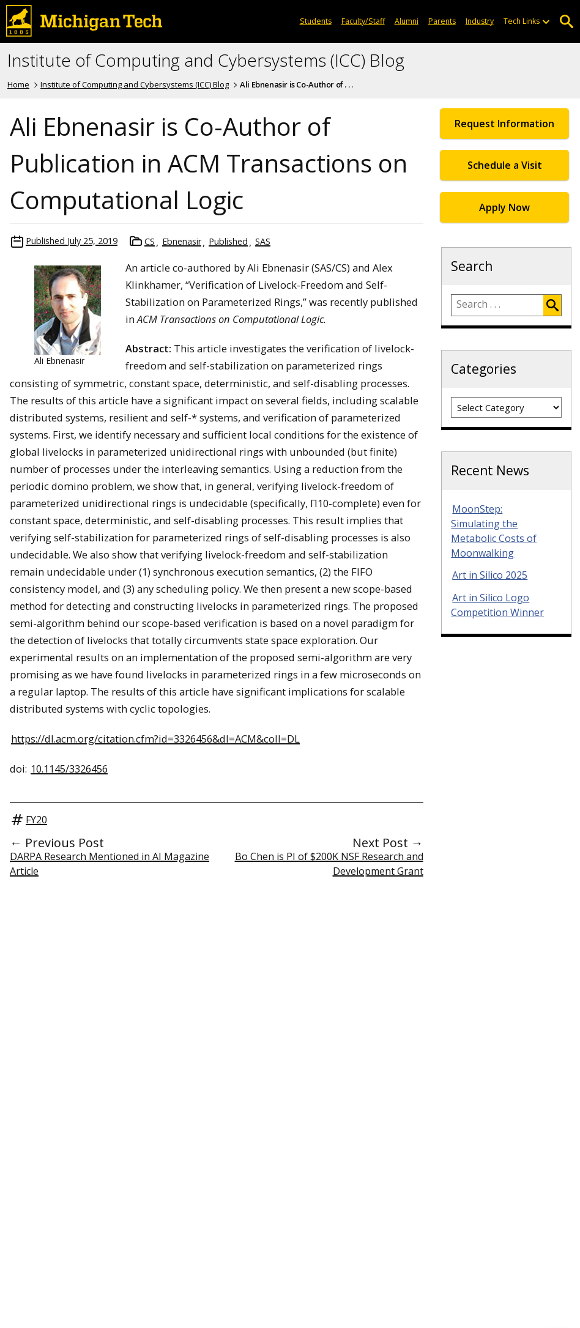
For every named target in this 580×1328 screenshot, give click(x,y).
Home (18, 84)
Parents (442, 21)
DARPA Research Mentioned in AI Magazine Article (109, 864)
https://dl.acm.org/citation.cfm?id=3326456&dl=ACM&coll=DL (155, 739)
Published (228, 241)
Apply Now (504, 207)
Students (316, 21)
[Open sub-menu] (546, 21)
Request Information (504, 123)
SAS (262, 241)
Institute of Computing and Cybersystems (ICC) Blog (205, 60)
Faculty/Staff (363, 21)
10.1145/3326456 (69, 769)
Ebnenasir (181, 241)
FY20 (36, 820)
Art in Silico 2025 (489, 575)
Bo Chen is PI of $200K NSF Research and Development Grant (329, 864)
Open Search (566, 22)
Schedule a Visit (504, 165)
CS (149, 241)
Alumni (406, 21)
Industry (480, 21)
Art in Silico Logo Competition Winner (497, 605)
